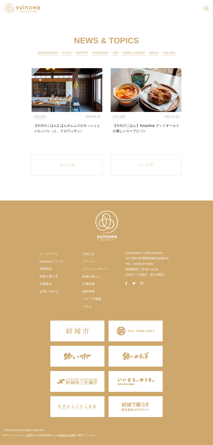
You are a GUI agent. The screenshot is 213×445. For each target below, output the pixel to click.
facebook (126, 283)
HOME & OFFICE (133, 52)
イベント (88, 261)
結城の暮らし (91, 276)
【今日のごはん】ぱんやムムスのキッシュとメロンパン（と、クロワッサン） (67, 128)
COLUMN (169, 52)
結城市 (29, 435)
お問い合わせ (49, 291)
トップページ (49, 254)
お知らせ (88, 254)
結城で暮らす (49, 276)
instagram (141, 283)
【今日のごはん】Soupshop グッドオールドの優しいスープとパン (146, 128)
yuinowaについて (51, 261)
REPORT (82, 52)
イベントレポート (94, 269)
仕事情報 (88, 284)
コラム (87, 306)
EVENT (67, 52)
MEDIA (154, 52)
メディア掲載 (91, 299)
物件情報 (88, 291)
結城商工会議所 (67, 435)
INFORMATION (48, 52)
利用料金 (46, 269)
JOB (115, 52)
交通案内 (46, 284)
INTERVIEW (100, 52)
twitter (134, 283)
